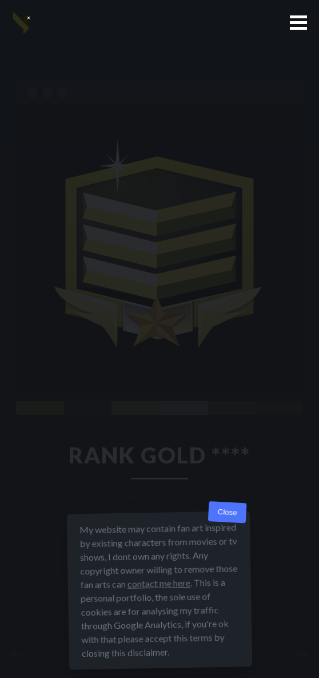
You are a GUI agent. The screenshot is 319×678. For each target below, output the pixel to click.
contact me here (158, 583)
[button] (298, 22)
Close (227, 512)
